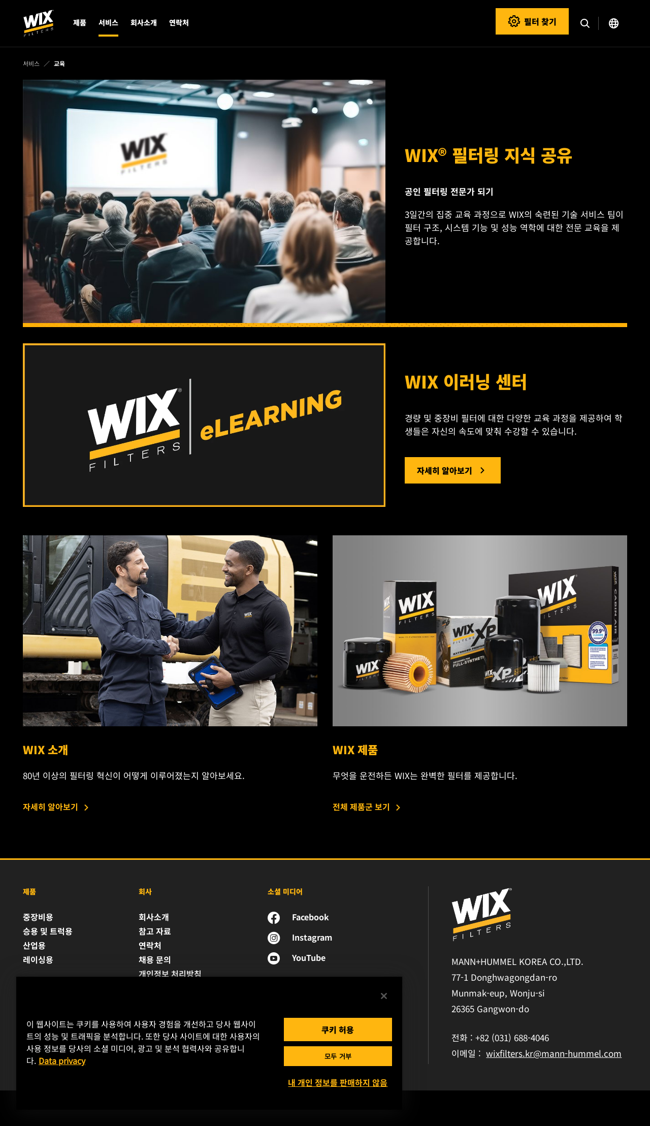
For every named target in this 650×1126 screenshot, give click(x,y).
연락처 (179, 22)
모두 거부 (337, 1056)
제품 (29, 891)
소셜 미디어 (285, 891)
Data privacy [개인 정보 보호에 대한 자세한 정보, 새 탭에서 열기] (62, 1060)
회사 (145, 891)
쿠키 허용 (337, 1029)
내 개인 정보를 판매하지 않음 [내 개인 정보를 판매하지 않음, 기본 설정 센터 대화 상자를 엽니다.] (337, 1082)
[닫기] (384, 996)
